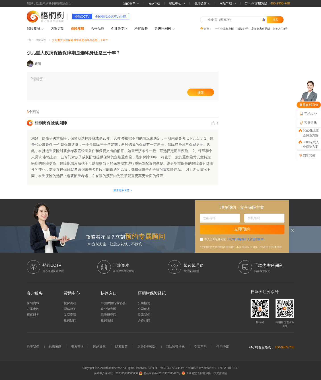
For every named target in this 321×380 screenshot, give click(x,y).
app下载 (154, 3)
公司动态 (144, 309)
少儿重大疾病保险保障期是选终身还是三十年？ (80, 40)
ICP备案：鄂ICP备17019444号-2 (168, 368)
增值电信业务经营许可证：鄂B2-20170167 (213, 368)
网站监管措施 (175, 346)
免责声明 (200, 346)
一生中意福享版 (224, 28)
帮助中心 (177, 3)
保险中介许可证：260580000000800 (116, 373)
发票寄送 (70, 314)
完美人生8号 (280, 28)
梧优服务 (141, 28)
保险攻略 (77, 28)
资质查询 (77, 346)
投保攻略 (107, 320)
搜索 (275, 19)
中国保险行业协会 (113, 303)
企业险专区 (119, 28)
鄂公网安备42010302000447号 (159, 373)
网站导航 (99, 346)
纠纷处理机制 (147, 346)
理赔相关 (70, 309)
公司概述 (144, 303)
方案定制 (57, 28)
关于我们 (33, 346)
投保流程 (70, 303)
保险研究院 (108, 314)
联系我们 (144, 314)
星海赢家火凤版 (260, 28)
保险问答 (40, 40)
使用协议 (222, 346)
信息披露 (202, 3)
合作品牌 (97, 28)
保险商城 (35, 28)
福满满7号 (243, 28)
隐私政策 (121, 346)
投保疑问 (70, 320)
